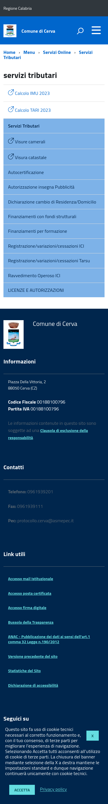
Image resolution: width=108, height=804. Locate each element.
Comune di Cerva (38, 31)
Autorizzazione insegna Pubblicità (41, 186)
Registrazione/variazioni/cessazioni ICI (46, 245)
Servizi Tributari (23, 125)
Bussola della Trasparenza (31, 622)
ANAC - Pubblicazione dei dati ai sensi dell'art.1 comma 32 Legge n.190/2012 (49, 639)
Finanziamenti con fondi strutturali (42, 216)
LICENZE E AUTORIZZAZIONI (36, 290)
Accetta (22, 790)
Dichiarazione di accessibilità (33, 685)
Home (9, 52)
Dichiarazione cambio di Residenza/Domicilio (52, 201)
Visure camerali (26, 141)
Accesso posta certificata (29, 593)
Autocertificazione (26, 172)
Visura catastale (27, 157)
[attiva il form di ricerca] (80, 31)
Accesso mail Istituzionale (30, 579)
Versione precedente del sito (33, 656)
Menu (29, 52)
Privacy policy (53, 789)
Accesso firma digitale (27, 608)
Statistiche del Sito (24, 671)
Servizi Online (57, 52)
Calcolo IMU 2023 (29, 93)
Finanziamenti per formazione (37, 231)
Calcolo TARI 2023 (29, 110)
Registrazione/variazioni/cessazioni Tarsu (49, 260)
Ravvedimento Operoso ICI (34, 275)
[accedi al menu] (96, 30)
